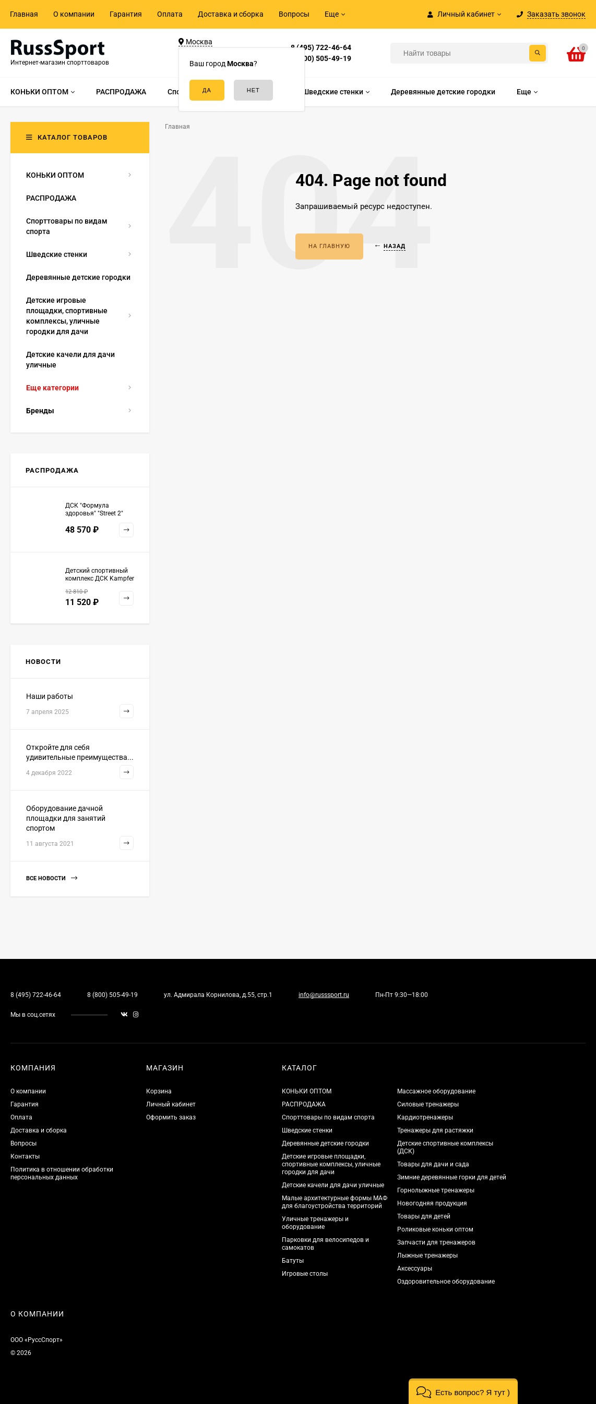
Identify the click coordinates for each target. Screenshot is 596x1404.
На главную (329, 246)
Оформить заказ (171, 1117)
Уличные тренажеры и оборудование (315, 1222)
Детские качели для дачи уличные (333, 1185)
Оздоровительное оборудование (446, 1281)
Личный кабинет (171, 1104)
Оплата (170, 14)
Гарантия (126, 14)
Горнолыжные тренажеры (435, 1190)
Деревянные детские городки (325, 1143)
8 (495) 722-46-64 (321, 47)
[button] (463, 1391)
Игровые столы (305, 1273)
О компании (73, 14)
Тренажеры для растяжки (435, 1130)
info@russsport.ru (324, 995)
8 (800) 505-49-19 (321, 58)
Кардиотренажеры (425, 1117)
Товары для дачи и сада (433, 1164)
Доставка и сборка (231, 14)
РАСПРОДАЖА (304, 1104)
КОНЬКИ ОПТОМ (306, 1091)
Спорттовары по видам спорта (328, 1117)
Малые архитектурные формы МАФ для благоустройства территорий (334, 1202)
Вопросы (294, 14)
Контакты (25, 1156)
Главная (24, 14)
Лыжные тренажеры (427, 1255)
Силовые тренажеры (428, 1104)
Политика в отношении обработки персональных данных (61, 1173)
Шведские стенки (307, 1130)
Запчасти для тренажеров (436, 1242)
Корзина (159, 1091)
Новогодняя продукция (432, 1203)
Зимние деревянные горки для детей (451, 1177)
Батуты (293, 1260)
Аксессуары (414, 1268)
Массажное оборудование (436, 1091)
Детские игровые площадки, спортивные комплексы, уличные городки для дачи (331, 1164)
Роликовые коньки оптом (435, 1229)
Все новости (51, 878)
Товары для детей (423, 1216)
